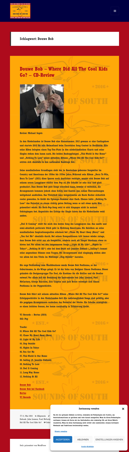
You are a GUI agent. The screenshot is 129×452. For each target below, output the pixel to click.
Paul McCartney (45, 419)
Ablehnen (83, 439)
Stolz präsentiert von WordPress (33, 445)
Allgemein (41, 416)
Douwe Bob (25, 384)
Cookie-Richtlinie (87, 447)
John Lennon (32, 419)
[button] (123, 408)
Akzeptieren (63, 439)
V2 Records (25, 397)
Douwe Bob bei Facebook (32, 388)
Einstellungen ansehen (109, 439)
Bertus (23, 393)
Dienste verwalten (61, 431)
